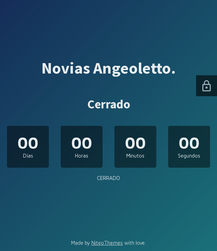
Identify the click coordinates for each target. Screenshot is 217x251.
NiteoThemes (107, 243)
